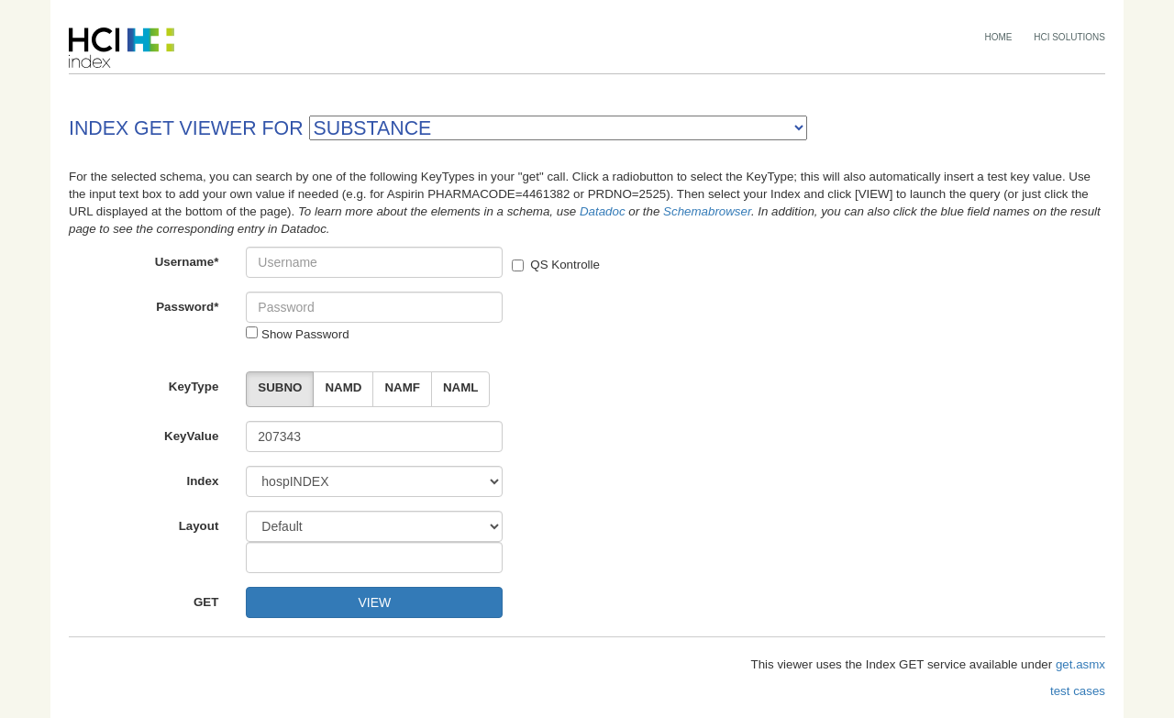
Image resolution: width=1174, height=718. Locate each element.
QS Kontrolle (556, 264)
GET (206, 602)
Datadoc (603, 211)
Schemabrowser (707, 211)
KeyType (194, 386)
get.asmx (1080, 664)
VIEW (374, 602)
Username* (187, 262)
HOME (999, 37)
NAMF (402, 387)
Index (203, 481)
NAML (461, 387)
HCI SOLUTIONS (1069, 37)
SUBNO (280, 387)
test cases (1077, 691)
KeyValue (191, 436)
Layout (199, 526)
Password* (187, 307)
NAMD (343, 387)
